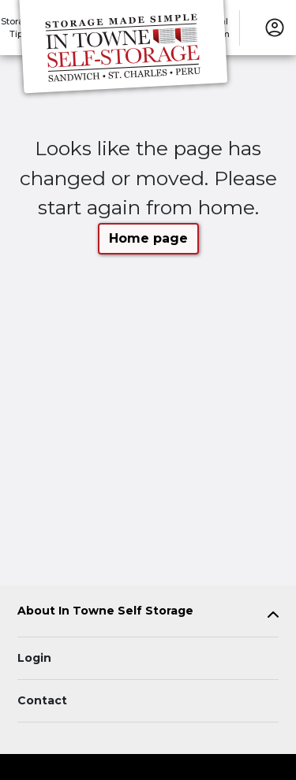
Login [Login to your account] (34, 658)
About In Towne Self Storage (105, 611)
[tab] (148, 614)
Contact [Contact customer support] (42, 700)
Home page (148, 238)
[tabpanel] (148, 614)
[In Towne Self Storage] (123, 49)
